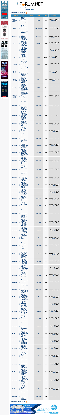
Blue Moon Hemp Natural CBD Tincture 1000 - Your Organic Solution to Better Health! (24, 356)
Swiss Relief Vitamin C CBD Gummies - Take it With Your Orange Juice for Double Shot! (24, 105)
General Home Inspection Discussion (14, 20)
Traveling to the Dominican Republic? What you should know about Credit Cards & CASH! (24, 96)
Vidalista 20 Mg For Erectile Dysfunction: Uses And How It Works (24, 37)
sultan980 (53, 20)
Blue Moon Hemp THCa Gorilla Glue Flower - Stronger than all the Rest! (24, 230)
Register (27, 9)
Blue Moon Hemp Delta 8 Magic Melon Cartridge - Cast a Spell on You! (24, 311)
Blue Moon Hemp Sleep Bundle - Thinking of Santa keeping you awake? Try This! (24, 389)
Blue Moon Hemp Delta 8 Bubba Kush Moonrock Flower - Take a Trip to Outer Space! (24, 152)
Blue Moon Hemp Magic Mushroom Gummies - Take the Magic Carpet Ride (24, 326)
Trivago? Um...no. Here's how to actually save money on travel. (24, 57)
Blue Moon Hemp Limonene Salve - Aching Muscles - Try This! (24, 268)
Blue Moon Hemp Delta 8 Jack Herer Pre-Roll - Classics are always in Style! (24, 131)
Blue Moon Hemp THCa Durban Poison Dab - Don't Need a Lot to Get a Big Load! (24, 222)
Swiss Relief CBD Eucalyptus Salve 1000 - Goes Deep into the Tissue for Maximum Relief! (24, 115)
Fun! (14, 57)
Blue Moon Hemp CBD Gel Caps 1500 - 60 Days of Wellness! (24, 145)
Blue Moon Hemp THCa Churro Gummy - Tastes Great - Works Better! (24, 341)
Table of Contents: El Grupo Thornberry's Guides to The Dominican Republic (24, 72)
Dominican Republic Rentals (14, 96)
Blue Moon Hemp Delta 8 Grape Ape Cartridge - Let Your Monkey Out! (24, 138)
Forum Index (14, 12)
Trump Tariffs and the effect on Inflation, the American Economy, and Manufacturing (24, 64)
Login (33, 9)
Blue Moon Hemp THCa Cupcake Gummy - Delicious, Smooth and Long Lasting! (24, 237)
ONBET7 (53, 50)
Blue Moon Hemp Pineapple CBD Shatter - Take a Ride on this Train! (24, 304)
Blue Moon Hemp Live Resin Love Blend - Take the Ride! (24, 198)
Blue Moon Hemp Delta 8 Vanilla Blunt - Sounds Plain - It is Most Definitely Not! (24, 297)
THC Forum (14, 36)
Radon (14, 28)
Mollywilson (38, 36)
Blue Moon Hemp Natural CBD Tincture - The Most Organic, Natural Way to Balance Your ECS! (24, 253)
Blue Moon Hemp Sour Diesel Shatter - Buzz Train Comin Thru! (24, 261)
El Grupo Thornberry (14, 72)
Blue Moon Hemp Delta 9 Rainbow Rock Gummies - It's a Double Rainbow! (24, 185)
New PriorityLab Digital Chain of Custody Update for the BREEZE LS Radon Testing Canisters (24, 28)
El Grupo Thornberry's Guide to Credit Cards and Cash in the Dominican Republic (24, 87)
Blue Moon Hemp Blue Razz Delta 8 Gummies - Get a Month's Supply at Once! (24, 160)
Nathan (38, 57)
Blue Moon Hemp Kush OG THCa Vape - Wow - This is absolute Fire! (24, 396)
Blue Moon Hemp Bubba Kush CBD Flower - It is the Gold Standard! (24, 177)
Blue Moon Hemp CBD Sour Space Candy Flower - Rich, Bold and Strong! (24, 318)
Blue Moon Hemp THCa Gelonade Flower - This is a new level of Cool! (24, 372)
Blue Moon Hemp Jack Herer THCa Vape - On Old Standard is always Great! (24, 348)
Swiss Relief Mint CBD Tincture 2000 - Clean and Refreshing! (24, 123)
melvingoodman (53, 28)
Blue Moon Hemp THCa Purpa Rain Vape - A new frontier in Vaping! (24, 50)
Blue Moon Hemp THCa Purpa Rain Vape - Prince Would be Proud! (24, 245)
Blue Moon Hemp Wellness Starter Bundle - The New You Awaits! (24, 289)
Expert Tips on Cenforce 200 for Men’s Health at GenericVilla (24, 43)
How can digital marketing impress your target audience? (24, 20)
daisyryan (38, 43)
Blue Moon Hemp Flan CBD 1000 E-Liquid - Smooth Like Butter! (24, 205)
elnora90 (38, 20)
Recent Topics (29, 8)
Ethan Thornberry (38, 28)
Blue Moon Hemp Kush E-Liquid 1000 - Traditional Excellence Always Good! (24, 282)
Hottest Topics (38, 8)
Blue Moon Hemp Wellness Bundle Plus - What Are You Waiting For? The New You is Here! (24, 213)
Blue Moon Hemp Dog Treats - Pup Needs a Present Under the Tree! (24, 275)
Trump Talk (14, 64)
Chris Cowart (38, 50)
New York (14, 43)
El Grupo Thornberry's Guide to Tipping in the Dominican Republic (24, 80)
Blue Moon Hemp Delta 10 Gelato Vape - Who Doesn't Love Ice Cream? (24, 192)
